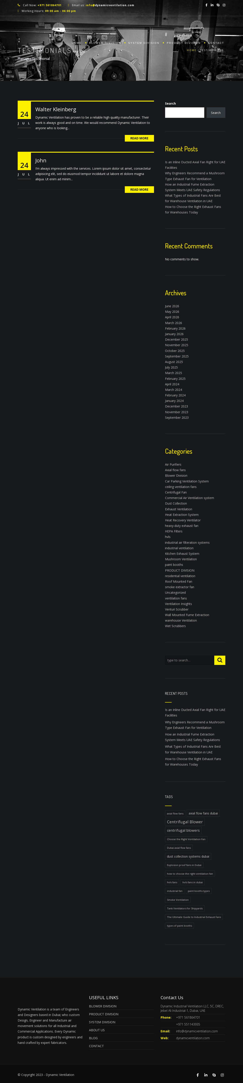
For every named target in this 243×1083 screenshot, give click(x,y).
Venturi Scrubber (176, 609)
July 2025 (171, 367)
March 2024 (173, 390)
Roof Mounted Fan (178, 581)
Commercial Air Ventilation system (189, 498)
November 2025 (176, 345)
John (40, 160)
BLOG (93, 1038)
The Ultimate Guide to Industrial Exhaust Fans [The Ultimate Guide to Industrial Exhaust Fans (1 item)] (194, 917)
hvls (168, 537)
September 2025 (177, 356)
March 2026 (173, 323)
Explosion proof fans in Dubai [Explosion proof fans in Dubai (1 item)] (184, 865)
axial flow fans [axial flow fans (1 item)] (175, 813)
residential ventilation (180, 576)
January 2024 (174, 401)
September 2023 (177, 417)
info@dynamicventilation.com (197, 1031)
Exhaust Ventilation (178, 509)
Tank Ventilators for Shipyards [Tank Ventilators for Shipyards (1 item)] (185, 908)
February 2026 (175, 328)
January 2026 (174, 334)
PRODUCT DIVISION (184, 43)
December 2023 (176, 406)
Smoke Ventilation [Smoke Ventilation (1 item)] (178, 899)
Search (170, 103)
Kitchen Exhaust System (182, 553)
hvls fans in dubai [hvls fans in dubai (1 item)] (192, 882)
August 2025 (174, 362)
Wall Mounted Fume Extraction (187, 615)
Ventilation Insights (178, 604)
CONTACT (96, 1046)
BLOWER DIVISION (105, 43)
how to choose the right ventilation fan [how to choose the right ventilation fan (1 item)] (190, 873)
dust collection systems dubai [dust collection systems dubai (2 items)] (188, 856)
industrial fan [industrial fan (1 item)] (174, 891)
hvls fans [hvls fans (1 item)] (172, 882)
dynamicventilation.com (193, 1038)
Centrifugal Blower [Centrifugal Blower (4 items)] (185, 821)
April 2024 (172, 384)
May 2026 (172, 311)
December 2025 (176, 339)
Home (77, 43)
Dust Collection (176, 503)
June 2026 (172, 306)
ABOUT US (97, 1030)
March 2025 (173, 373)
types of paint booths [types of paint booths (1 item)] (179, 925)
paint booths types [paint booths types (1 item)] (199, 891)
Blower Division (176, 475)
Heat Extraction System (182, 515)
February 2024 (175, 395)
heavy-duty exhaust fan (181, 526)
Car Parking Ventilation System (187, 481)
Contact (216, 43)
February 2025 (175, 378)
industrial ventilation (179, 548)
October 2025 (175, 351)
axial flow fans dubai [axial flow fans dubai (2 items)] (203, 813)
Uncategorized (175, 592)
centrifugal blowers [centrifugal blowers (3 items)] (183, 830)
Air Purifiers (173, 464)
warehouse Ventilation (181, 620)
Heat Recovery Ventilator (183, 520)
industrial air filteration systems (187, 542)
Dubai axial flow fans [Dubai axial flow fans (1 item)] (179, 847)
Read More (139, 138)
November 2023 (176, 412)
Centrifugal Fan (176, 492)
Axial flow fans (175, 470)
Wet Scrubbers (175, 626)
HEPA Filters (173, 531)
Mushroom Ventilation (181, 559)
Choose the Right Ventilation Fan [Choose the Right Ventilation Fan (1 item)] (186, 839)
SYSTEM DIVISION (144, 43)
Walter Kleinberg (55, 109)
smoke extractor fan (179, 587)
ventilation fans (176, 598)
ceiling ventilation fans (181, 487)
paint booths (174, 565)
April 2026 (172, 317)
